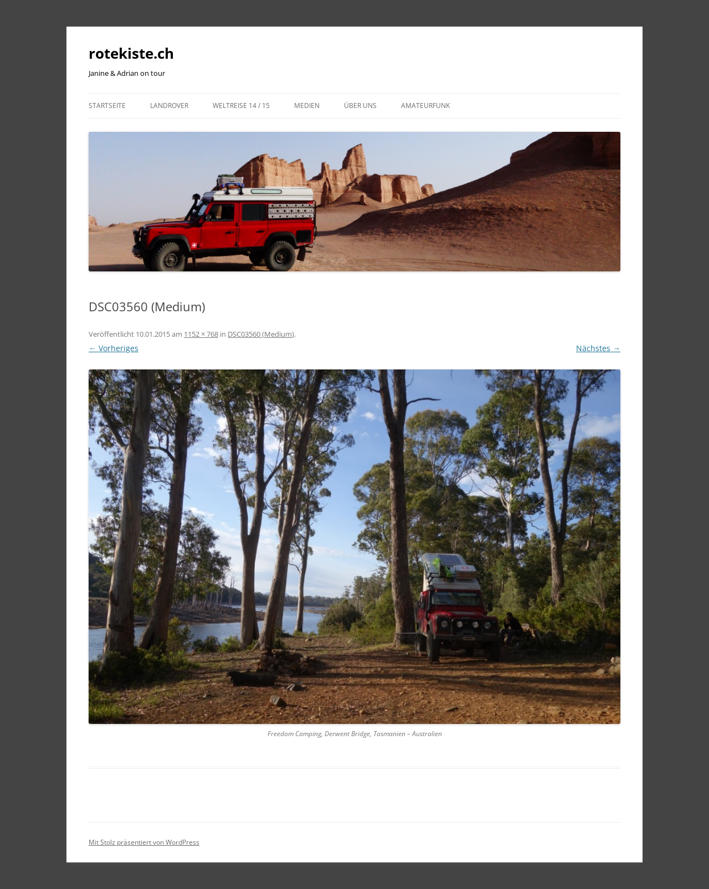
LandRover (169, 105)
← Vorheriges (113, 348)
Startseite (107, 105)
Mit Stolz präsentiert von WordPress (144, 842)
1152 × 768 (201, 334)
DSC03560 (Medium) (261, 334)
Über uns (360, 105)
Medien (307, 105)
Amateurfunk (425, 105)
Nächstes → (598, 348)
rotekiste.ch (131, 53)
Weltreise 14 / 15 (241, 105)
